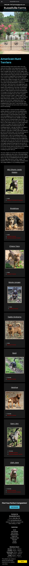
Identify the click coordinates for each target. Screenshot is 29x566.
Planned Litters (14, 534)
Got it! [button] (22, 561)
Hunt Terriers (14, 533)
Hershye (14, 387)
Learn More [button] (5, 563)
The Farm (14, 539)
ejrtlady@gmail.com (19, 4)
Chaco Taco (14, 246)
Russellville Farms (14, 1)
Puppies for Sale (14, 538)
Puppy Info (14, 536)
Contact (14, 542)
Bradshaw (14, 208)
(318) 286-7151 (8, 4)
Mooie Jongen (14, 282)
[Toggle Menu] (2, 1)
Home (14, 530)
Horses (14, 541)
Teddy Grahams (14, 317)
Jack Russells (14, 531)
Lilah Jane (14, 462)
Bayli (14, 353)
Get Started (14, 507)
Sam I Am (14, 423)
